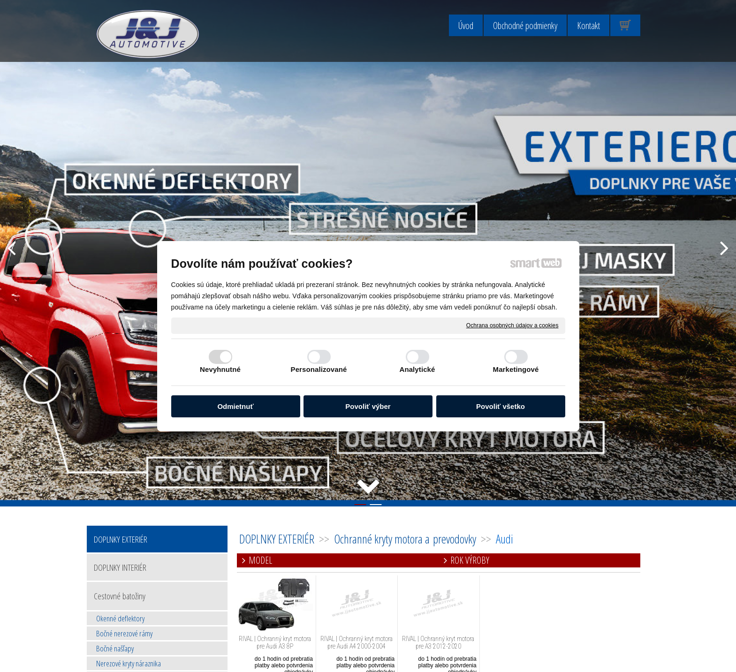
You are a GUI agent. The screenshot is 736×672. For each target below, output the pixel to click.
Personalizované (319, 369)
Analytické (417, 369)
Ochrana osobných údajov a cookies (512, 325)
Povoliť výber (367, 406)
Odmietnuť (235, 406)
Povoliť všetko (500, 406)
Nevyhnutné (220, 369)
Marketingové (516, 369)
